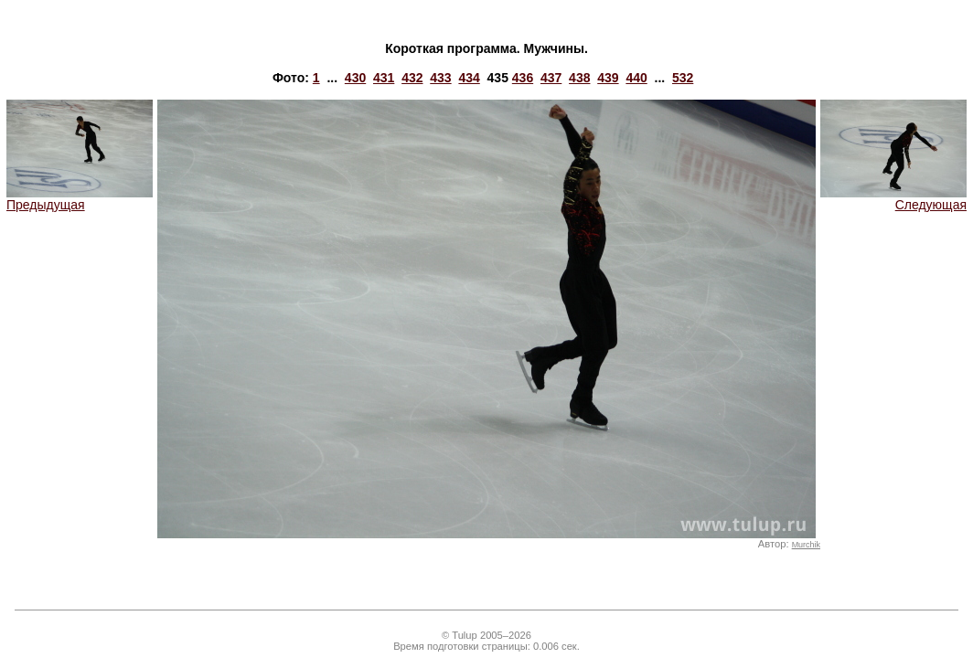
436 (522, 77)
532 (682, 77)
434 (468, 77)
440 (636, 77)
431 (383, 77)
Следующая (893, 199)
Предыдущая (79, 199)
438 (579, 77)
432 (411, 77)
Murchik (806, 544)
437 (550, 77)
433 (440, 77)
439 (607, 77)
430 (355, 77)
